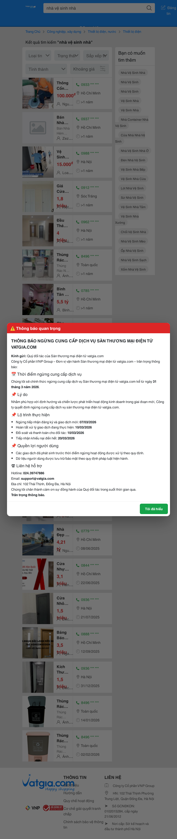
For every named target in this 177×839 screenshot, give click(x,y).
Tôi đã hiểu (154, 508)
